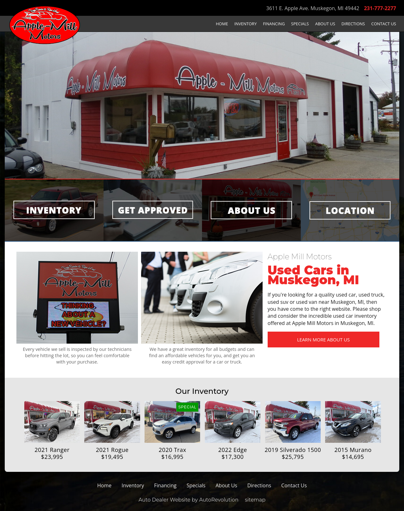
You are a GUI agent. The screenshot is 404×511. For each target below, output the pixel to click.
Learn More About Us (312, 340)
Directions (353, 24)
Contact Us (383, 24)
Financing (274, 24)
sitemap (255, 500)
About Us (325, 24)
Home (222, 24)
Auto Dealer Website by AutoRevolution (189, 500)
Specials (300, 24)
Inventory (245, 24)
